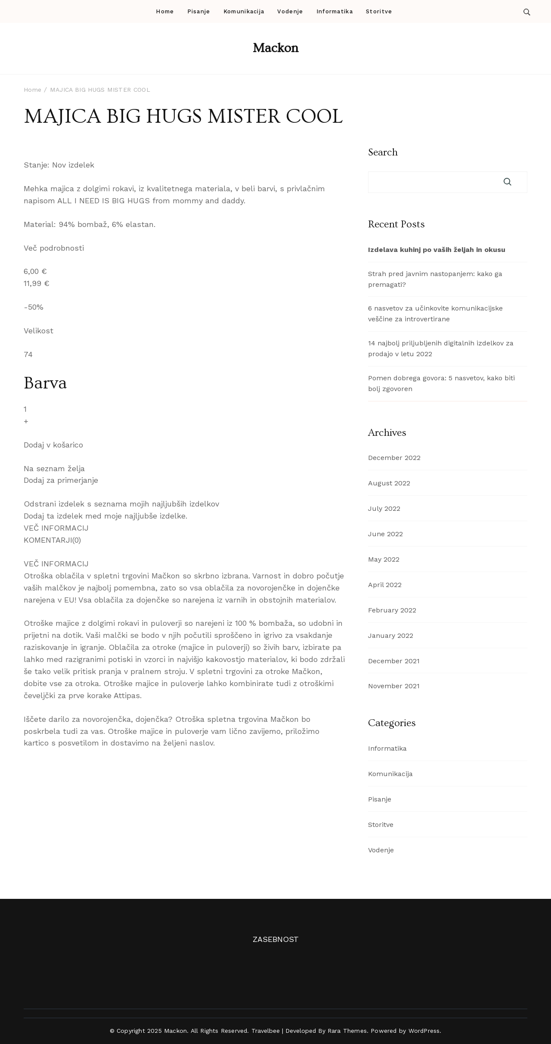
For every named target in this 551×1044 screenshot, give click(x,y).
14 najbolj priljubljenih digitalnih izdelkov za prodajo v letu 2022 (441, 348)
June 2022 (385, 534)
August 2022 (389, 483)
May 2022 (383, 559)
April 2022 (385, 585)
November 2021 (394, 686)
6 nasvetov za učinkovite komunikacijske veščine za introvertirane (435, 313)
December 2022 (394, 458)
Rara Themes (347, 1030)
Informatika (334, 11)
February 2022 (392, 610)
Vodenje (290, 11)
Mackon (275, 48)
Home (165, 11)
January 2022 (390, 635)
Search (383, 152)
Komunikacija (244, 11)
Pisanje (198, 11)
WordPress (424, 1030)
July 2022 (384, 508)
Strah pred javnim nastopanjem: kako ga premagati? (435, 279)
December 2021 (394, 661)
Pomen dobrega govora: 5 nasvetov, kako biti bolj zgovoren (441, 383)
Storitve (379, 11)
